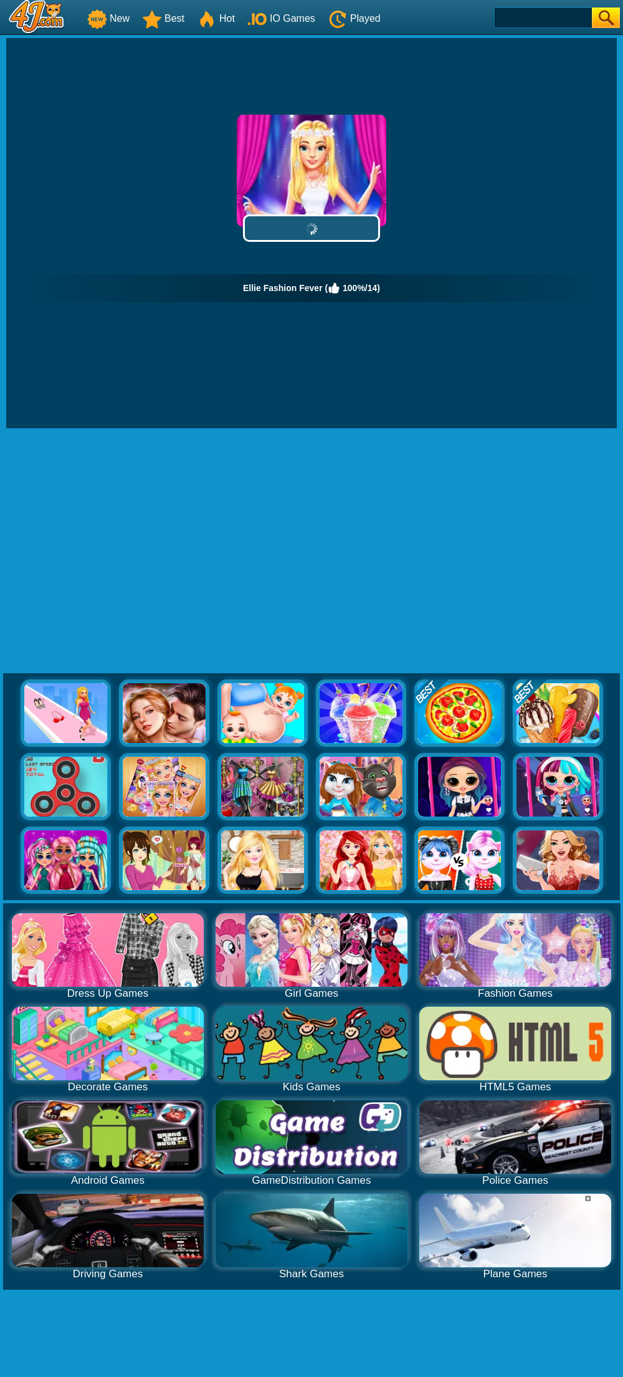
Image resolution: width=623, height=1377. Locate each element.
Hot (216, 18)
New (108, 18)
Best (163, 18)
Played (354, 18)
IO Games (281, 18)
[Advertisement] (117, 551)
